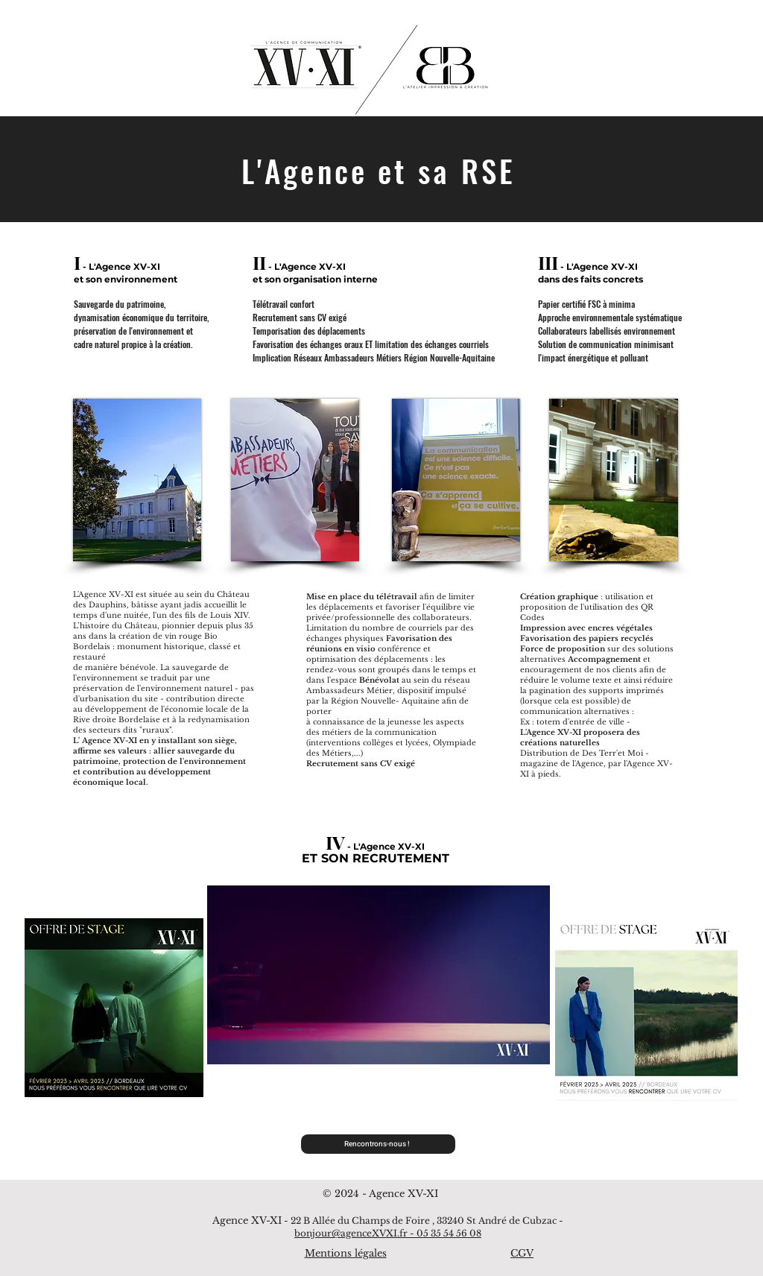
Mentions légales (346, 1253)
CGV (522, 1253)
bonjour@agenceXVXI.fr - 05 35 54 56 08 (387, 1233)
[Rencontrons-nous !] (378, 1144)
